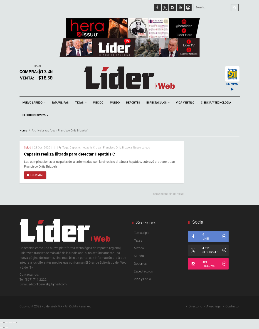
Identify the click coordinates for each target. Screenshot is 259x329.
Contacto (232, 306)
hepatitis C (88, 147)
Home (23, 130)
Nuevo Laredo (33, 102)
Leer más (35, 175)
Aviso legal (213, 306)
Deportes (133, 102)
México (98, 102)
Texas (80, 102)
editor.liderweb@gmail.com (48, 284)
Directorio (195, 306)
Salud (27, 147)
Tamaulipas (60, 102)
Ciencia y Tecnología (216, 102)
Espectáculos (157, 102)
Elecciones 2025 (35, 115)
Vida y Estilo (185, 102)
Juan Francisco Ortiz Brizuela (114, 147)
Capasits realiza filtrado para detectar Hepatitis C (69, 154)
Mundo (115, 102)
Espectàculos (143, 271)
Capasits (75, 147)
